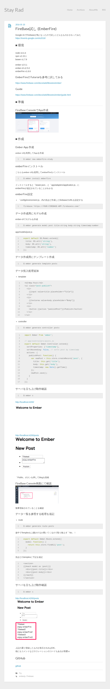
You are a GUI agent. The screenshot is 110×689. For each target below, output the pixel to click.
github (18, 666)
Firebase (30, 676)
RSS (104, 10)
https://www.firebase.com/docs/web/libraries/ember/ (38, 83)
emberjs (22, 676)
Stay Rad (14, 10)
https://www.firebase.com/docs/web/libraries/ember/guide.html (43, 95)
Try (20, 673)
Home (70, 10)
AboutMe (93, 10)
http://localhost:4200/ (24, 402)
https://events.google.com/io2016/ (30, 38)
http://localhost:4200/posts (27, 435)
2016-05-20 (20, 25)
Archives (81, 10)
